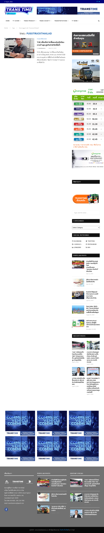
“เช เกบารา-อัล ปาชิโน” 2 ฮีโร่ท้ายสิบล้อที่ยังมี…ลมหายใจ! (58, 509)
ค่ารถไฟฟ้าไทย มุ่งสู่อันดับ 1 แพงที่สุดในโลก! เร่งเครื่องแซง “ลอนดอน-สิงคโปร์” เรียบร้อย (92, 266)
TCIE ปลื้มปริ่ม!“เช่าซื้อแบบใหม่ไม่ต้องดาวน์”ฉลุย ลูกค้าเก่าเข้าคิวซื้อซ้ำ (50, 43)
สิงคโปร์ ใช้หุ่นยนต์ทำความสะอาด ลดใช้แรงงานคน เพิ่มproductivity (92, 295)
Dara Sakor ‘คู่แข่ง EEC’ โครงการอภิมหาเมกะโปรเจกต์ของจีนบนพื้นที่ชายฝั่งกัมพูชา (92, 309)
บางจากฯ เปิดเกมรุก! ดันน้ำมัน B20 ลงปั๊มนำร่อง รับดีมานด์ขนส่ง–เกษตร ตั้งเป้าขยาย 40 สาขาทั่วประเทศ (93, 357)
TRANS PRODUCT (29, 21)
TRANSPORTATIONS (60, 21)
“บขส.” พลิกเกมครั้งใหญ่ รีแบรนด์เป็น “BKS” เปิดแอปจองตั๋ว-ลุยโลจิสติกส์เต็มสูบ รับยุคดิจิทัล (78, 356)
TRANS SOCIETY (44, 21)
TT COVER (16, 21)
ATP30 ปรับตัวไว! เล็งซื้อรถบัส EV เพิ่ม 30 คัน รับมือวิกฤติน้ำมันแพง (78, 381)
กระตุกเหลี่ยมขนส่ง (42, 39)
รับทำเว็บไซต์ (64, 530)
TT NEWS (75, 21)
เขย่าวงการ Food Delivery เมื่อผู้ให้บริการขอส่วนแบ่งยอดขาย (93, 324)
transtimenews (41, 48)
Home (8, 21)
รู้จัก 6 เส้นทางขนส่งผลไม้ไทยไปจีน (92, 281)
